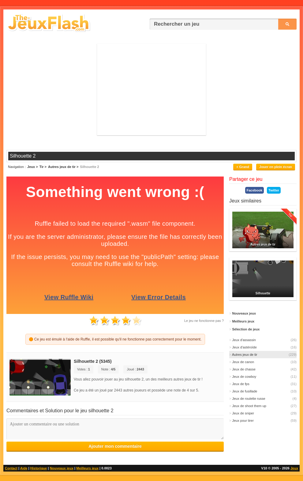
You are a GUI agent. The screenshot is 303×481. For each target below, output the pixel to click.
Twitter (273, 190)
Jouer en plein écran (275, 167)
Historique (38, 468)
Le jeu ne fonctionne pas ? (204, 320)
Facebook (254, 190)
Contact (11, 468)
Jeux (294, 468)
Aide (24, 468)
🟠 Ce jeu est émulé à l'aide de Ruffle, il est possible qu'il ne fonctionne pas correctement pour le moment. (115, 339)
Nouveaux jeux (61, 468)
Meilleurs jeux (87, 468)
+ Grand (242, 167)
